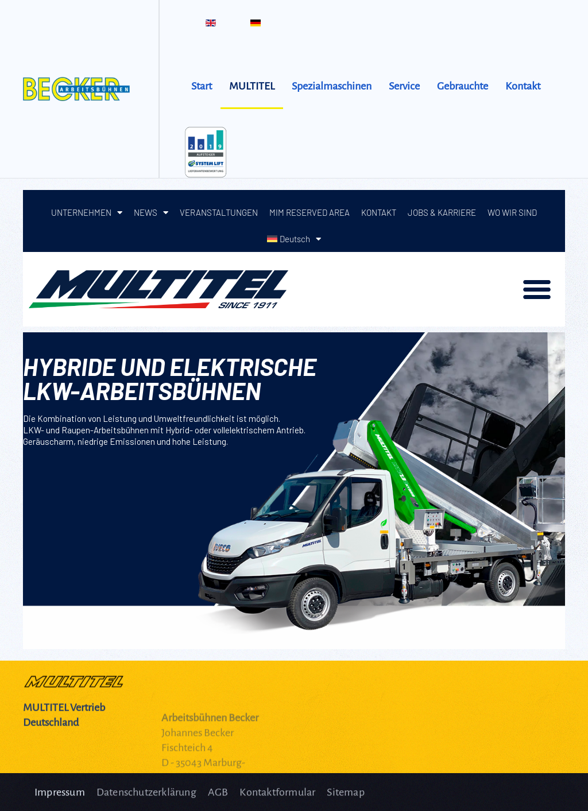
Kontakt (522, 86)
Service (404, 86)
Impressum (59, 796)
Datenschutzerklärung (146, 796)
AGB (218, 796)
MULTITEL (251, 86)
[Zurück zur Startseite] (79, 89)
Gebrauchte (462, 86)
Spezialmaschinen (332, 86)
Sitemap (345, 796)
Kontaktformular (277, 796)
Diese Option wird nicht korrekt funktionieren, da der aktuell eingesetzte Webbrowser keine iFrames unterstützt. (294, 419)
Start (201, 86)
